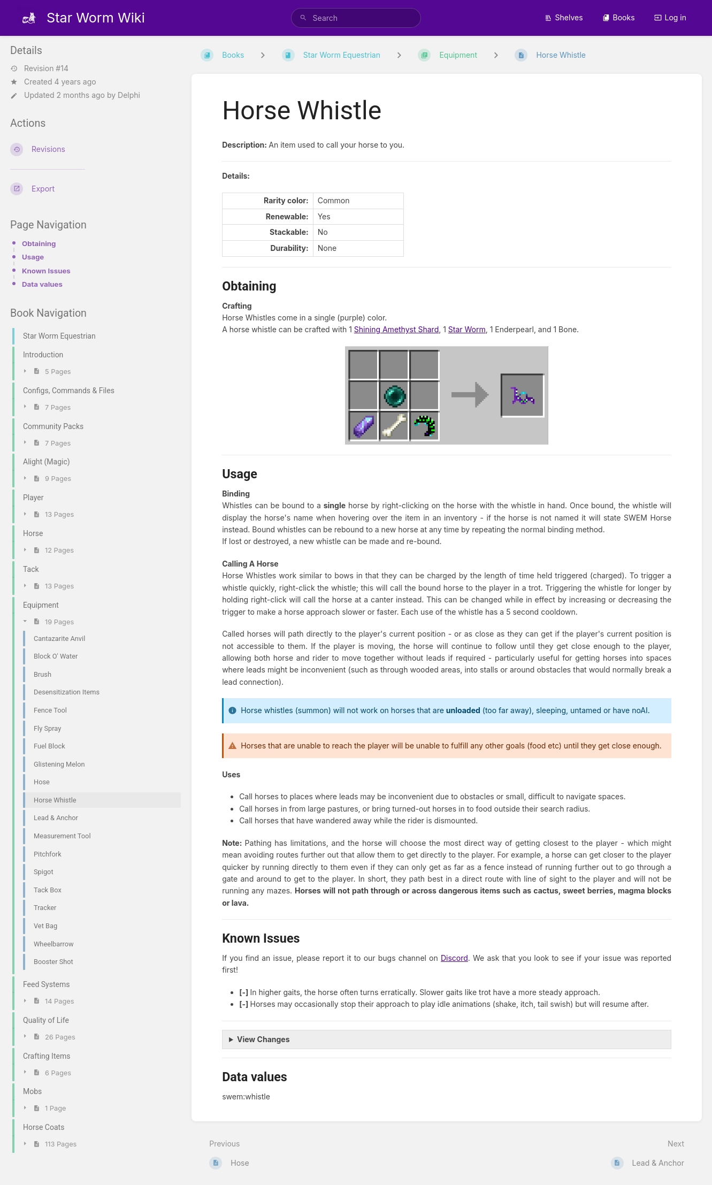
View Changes (263, 1039)
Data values (42, 284)
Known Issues (46, 270)
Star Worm (467, 329)
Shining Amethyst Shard (396, 329)
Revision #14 (39, 68)
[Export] (92, 189)
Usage (33, 257)
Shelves (564, 17)
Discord (454, 957)
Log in (670, 17)
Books (618, 17)
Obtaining (39, 243)
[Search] (303, 17)
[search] (356, 18)
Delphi (129, 95)
